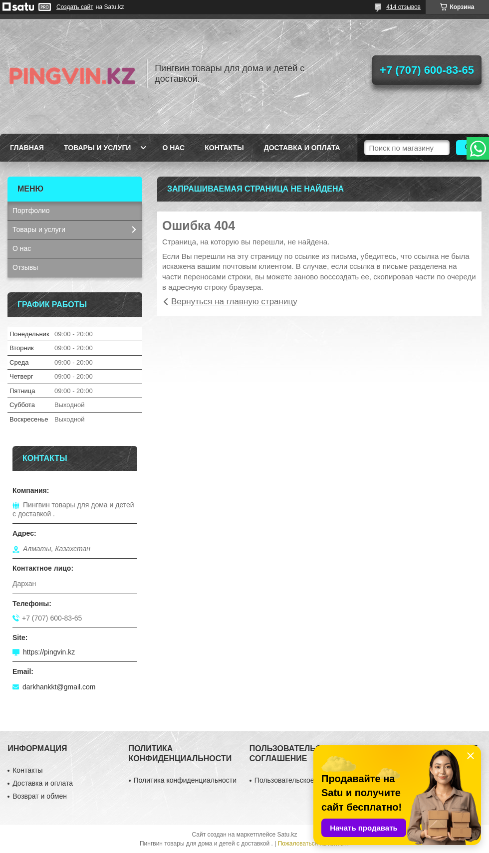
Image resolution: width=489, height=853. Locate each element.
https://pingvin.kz (49, 652)
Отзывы (25, 267)
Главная (27, 148)
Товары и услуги (97, 148)
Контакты (224, 148)
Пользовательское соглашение (304, 780)
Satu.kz (287, 834)
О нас (173, 148)
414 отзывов (403, 6)
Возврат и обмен (39, 796)
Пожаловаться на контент (313, 843)
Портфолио (31, 210)
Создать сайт (74, 6)
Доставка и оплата (302, 148)
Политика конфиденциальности (185, 780)
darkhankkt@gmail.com (59, 687)
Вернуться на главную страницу (234, 301)
